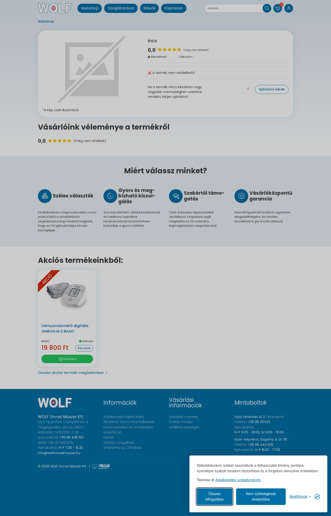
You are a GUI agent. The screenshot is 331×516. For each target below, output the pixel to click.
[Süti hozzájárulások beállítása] (300, 496)
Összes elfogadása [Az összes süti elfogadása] (214, 496)
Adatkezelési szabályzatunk (238, 480)
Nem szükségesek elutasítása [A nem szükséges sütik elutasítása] (261, 496)
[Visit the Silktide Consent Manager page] (317, 496)
